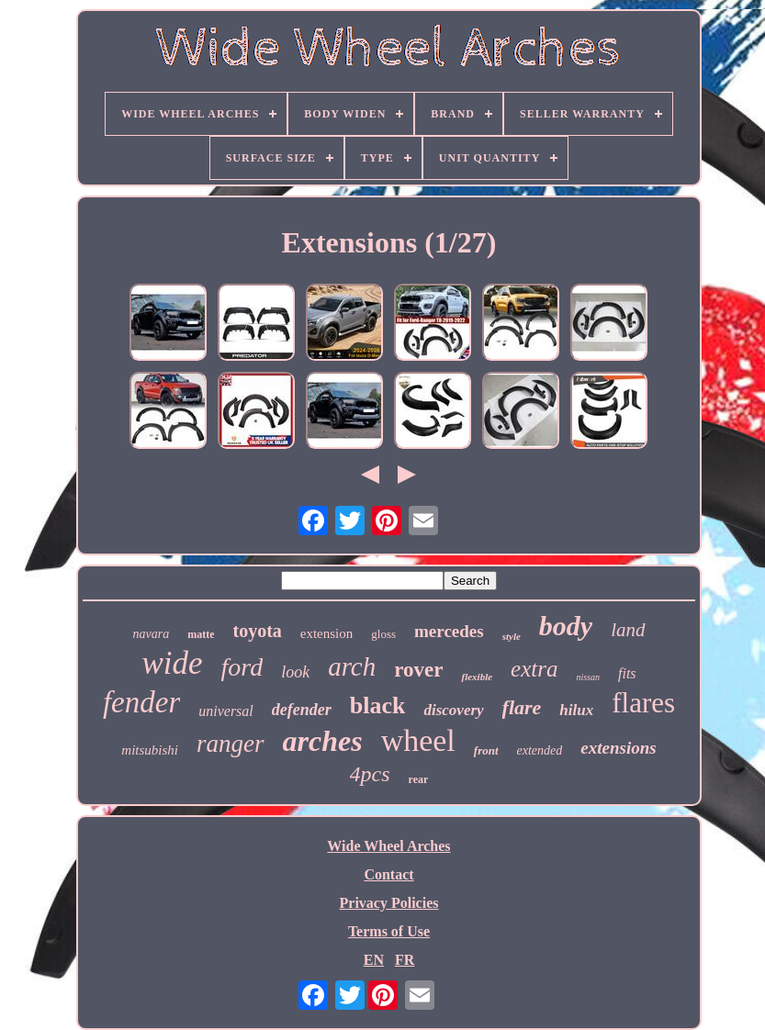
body (565, 625)
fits (627, 673)
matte (200, 634)
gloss (383, 634)
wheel (418, 740)
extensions (618, 747)
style (511, 636)
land (628, 630)
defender (302, 709)
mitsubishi (149, 750)
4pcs (370, 774)
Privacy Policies (389, 903)
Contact (388, 874)
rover (418, 669)
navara (150, 634)
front (486, 750)
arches (323, 740)
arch (352, 666)
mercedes (449, 631)
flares (643, 703)
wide (171, 663)
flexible (476, 676)
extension (327, 633)
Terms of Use (389, 931)
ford (242, 667)
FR (404, 960)
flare (522, 707)
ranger (230, 743)
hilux (576, 710)
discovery (453, 710)
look (295, 672)
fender (141, 702)
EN (374, 960)
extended (540, 750)
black (378, 705)
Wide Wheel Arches (388, 846)
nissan (588, 677)
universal (225, 711)
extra (534, 668)
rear (419, 779)
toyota (256, 631)
